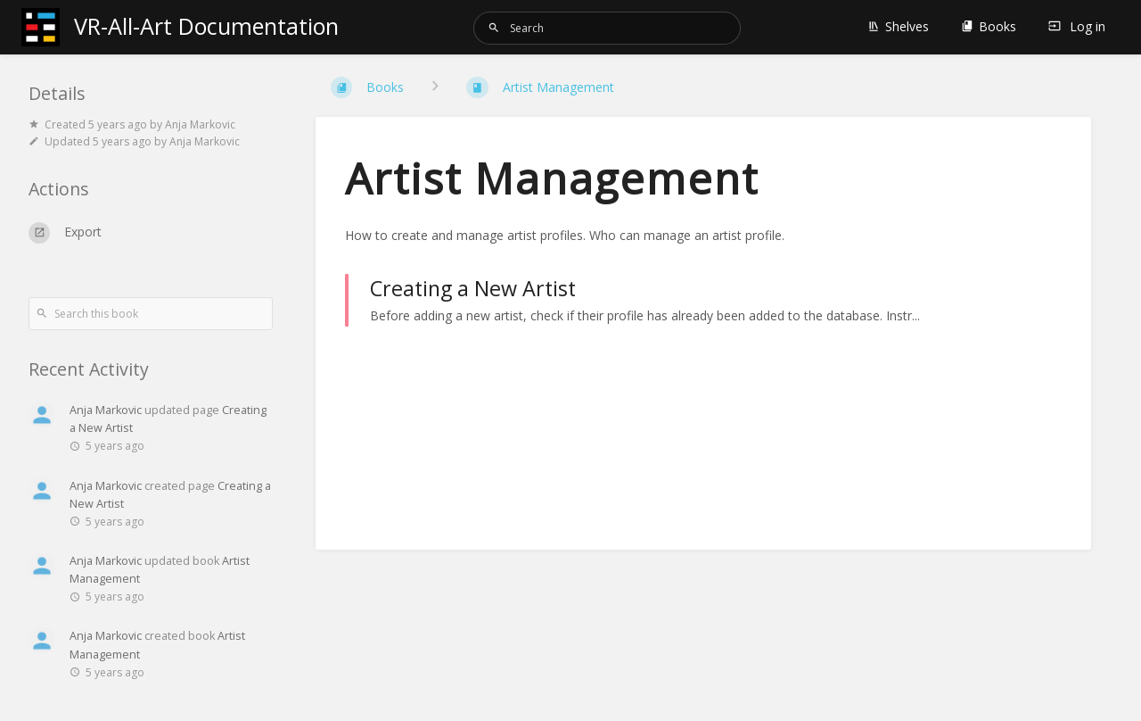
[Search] (494, 28)
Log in (1076, 26)
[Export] (150, 232)
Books (988, 26)
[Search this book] (151, 313)
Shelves (898, 26)
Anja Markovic (106, 410)
